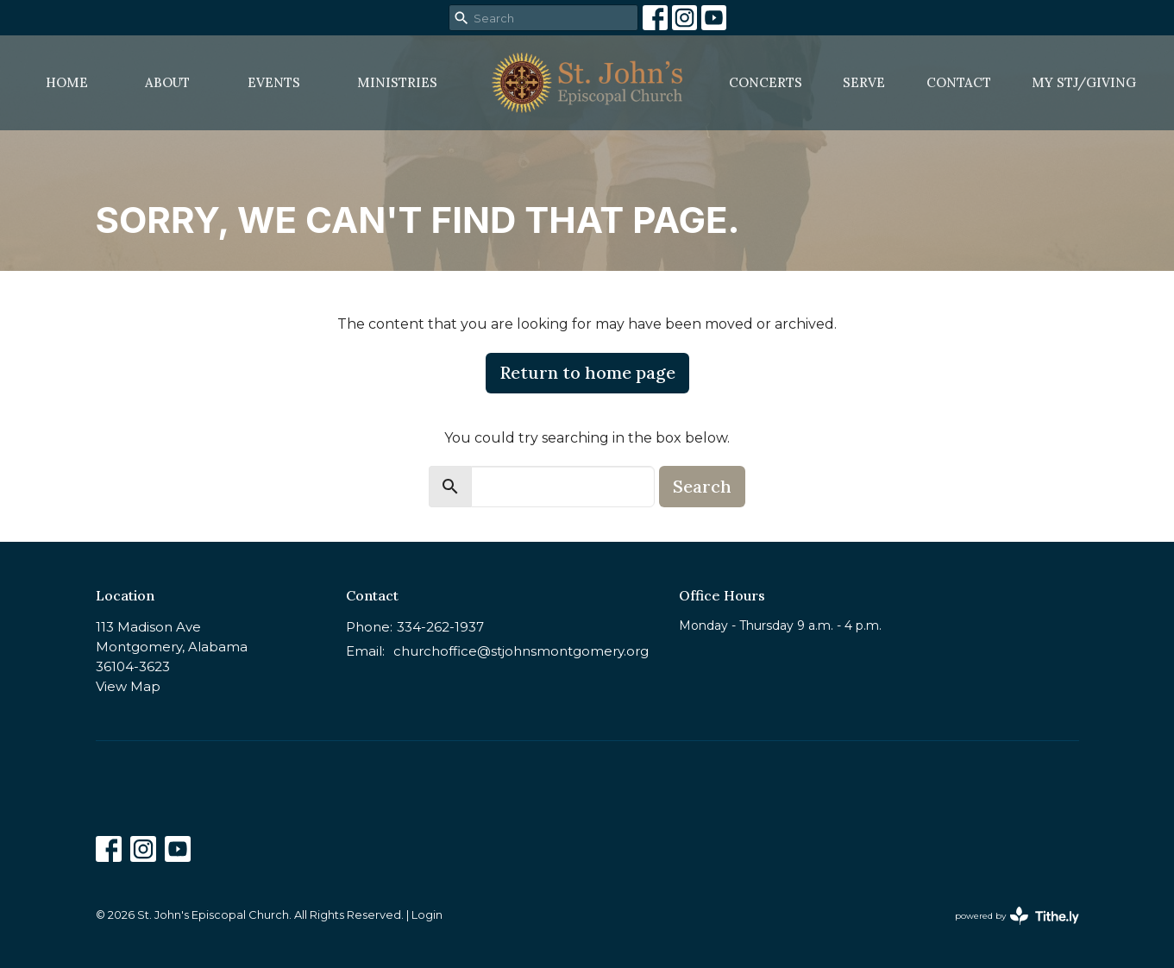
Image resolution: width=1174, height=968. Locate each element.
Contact (958, 82)
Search (702, 486)
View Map (128, 686)
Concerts (765, 82)
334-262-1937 (440, 627)
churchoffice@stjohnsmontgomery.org (521, 651)
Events (274, 82)
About (167, 82)
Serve (864, 82)
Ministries (397, 82)
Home (67, 82)
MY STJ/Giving (1084, 82)
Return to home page (587, 372)
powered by (1017, 916)
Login (427, 914)
